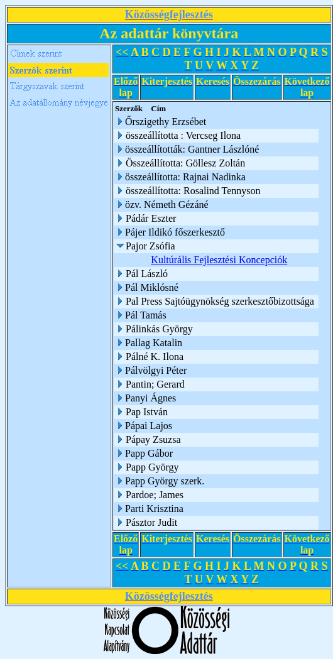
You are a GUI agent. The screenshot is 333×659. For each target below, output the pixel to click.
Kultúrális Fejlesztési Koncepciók (221, 259)
